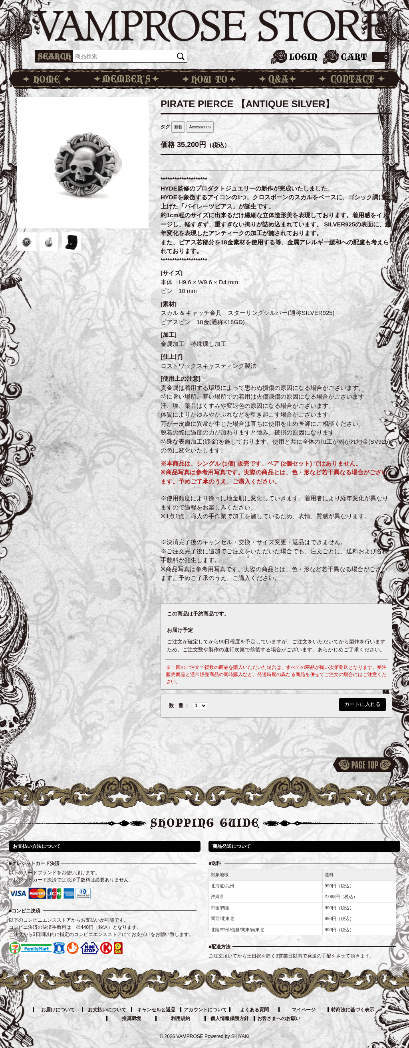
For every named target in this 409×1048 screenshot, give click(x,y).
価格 (168, 145)
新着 (178, 127)
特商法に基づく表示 (352, 1010)
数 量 (176, 705)
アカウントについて (205, 1010)
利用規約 (180, 1018)
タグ (165, 127)
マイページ (304, 1010)
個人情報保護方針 (229, 1018)
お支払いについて (107, 1010)
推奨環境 (131, 1018)
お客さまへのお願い (278, 1018)
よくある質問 (254, 1010)
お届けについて (58, 1010)
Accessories (200, 127)
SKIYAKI (240, 1036)
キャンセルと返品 (156, 1010)
